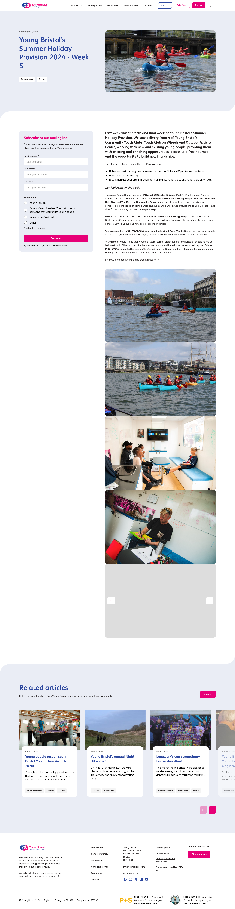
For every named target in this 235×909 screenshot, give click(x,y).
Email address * (31, 156)
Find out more (199, 854)
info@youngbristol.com (134, 867)
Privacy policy (162, 853)
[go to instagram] (130, 879)
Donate (198, 5)
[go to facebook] (125, 879)
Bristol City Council (144, 248)
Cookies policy (163, 847)
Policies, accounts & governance (165, 860)
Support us (96, 873)
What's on (182, 5)
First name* (29, 168)
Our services (97, 860)
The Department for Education (177, 248)
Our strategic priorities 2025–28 (169, 869)
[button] (76, 5)
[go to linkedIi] (141, 879)
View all (208, 694)
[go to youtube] (147, 879)
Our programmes (99, 854)
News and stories (100, 866)
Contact (165, 5)
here (156, 259)
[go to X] (136, 879)
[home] (35, 5)
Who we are (97, 847)
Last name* (29, 181)
